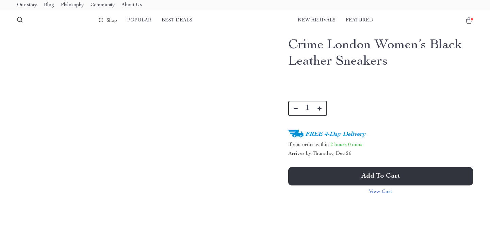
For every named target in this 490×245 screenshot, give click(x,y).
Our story (27, 5)
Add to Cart (380, 176)
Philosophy (72, 5)
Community (103, 5)
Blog (49, 5)
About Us (131, 5)
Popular (139, 20)
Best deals (177, 20)
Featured (359, 20)
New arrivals (317, 20)
